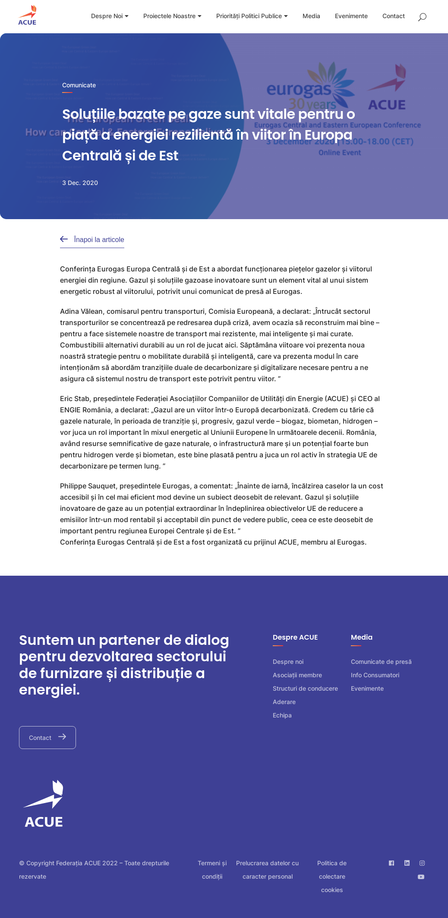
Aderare (284, 701)
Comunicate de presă (381, 661)
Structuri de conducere (305, 688)
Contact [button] (41, 737)
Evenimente (367, 688)
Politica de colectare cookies (332, 876)
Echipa (282, 715)
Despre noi (288, 661)
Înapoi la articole (98, 239)
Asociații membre (297, 675)
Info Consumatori (375, 675)
